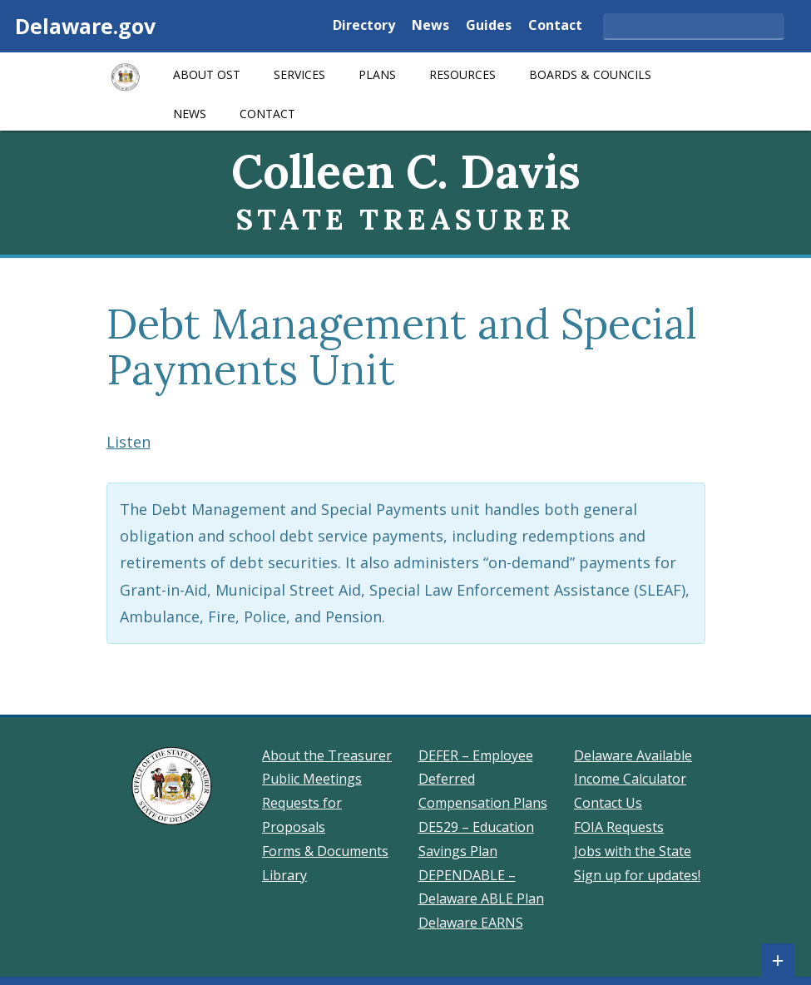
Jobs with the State (632, 851)
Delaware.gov (85, 26)
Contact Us (608, 803)
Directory (364, 26)
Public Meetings (312, 779)
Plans (377, 74)
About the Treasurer (327, 755)
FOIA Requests (619, 827)
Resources (462, 74)
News (430, 26)
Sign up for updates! (637, 875)
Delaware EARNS (470, 922)
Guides (489, 26)
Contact (555, 26)
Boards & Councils (590, 74)
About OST (206, 74)
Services (299, 74)
